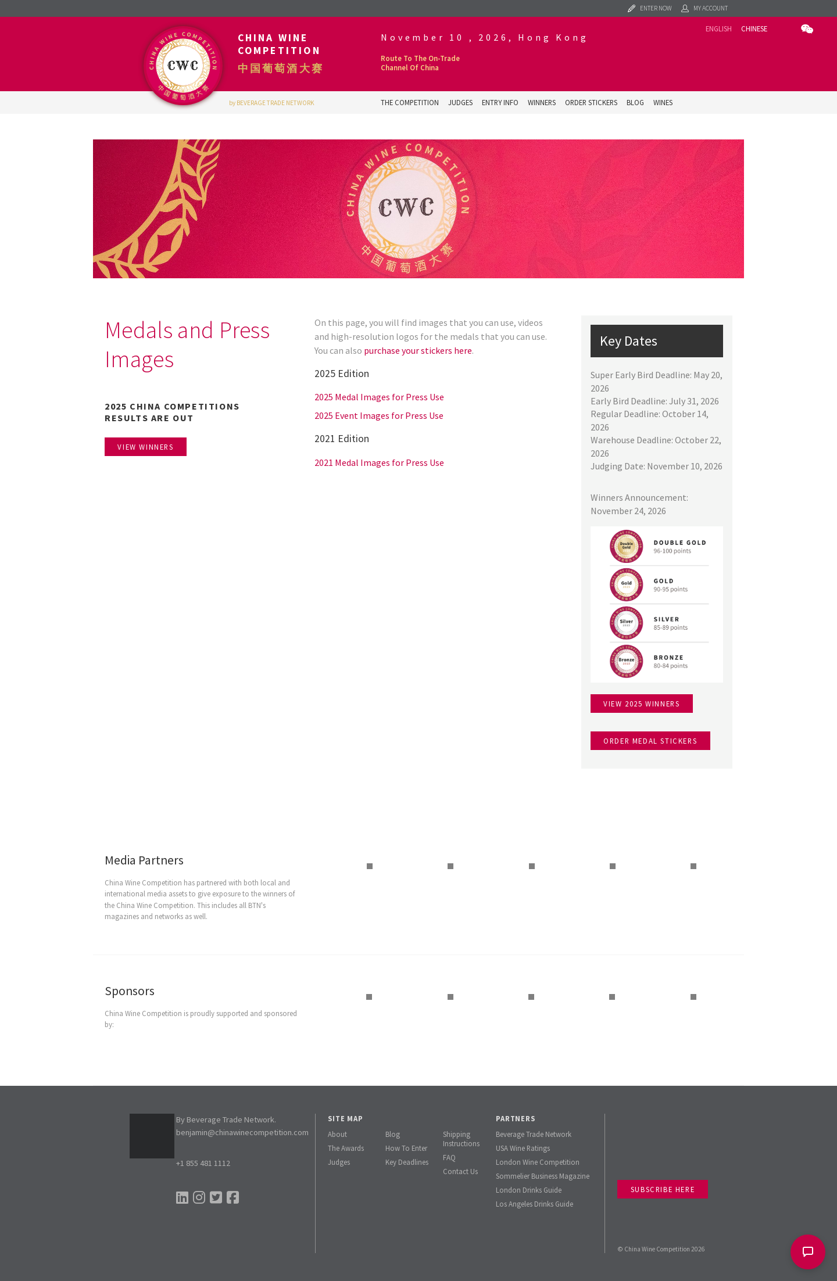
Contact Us (460, 1171)
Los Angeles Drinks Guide (534, 1203)
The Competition (410, 102)
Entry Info (500, 102)
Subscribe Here (663, 1189)
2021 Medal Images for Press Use (379, 462)
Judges (460, 102)
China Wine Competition (279, 44)
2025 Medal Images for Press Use (379, 397)
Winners (542, 102)
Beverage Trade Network (533, 1134)
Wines (663, 102)
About (337, 1134)
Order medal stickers (650, 740)
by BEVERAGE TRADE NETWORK (271, 103)
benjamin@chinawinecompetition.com (242, 1132)
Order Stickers (591, 102)
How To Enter (406, 1148)
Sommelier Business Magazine (542, 1175)
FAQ (449, 1157)
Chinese (754, 28)
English (719, 28)
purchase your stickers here (418, 350)
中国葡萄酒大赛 (281, 68)
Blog (635, 102)
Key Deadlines (406, 1162)
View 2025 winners (641, 703)
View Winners (145, 446)
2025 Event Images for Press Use (378, 415)
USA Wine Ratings (523, 1148)
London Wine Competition (538, 1162)
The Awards (346, 1148)
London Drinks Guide (528, 1189)
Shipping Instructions (461, 1138)
